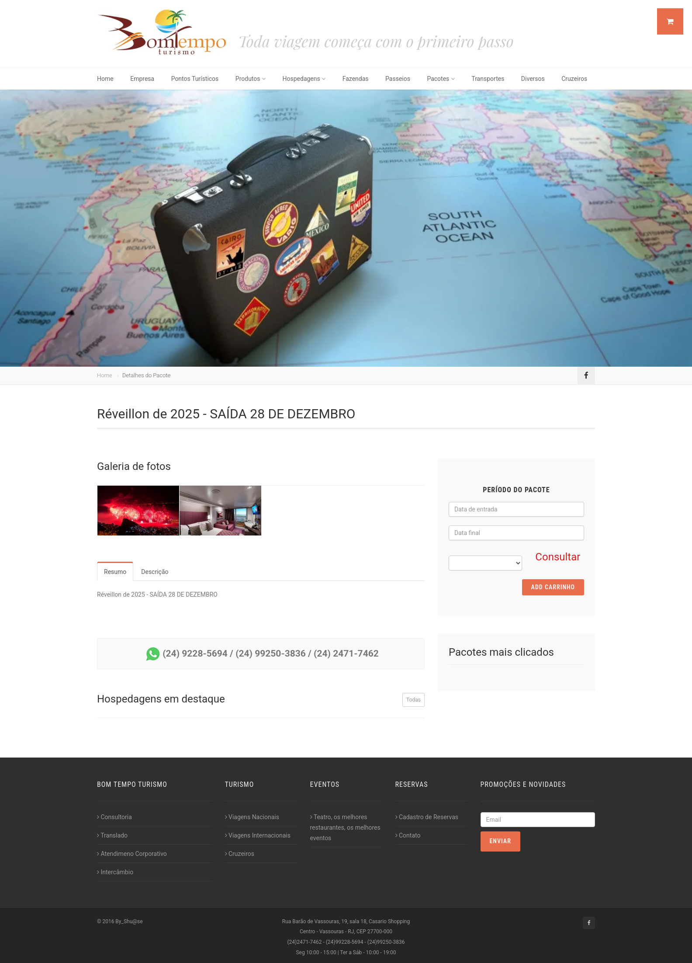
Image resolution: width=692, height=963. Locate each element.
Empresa (142, 78)
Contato (408, 835)
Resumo (115, 571)
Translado (112, 835)
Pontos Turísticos (195, 78)
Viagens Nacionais (252, 817)
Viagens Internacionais (258, 835)
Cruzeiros (574, 78)
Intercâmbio (115, 872)
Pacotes (440, 78)
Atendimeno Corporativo (132, 853)
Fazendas (356, 78)
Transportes (487, 78)
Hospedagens (304, 78)
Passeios (397, 78)
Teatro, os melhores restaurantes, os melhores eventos (345, 827)
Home (105, 78)
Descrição (154, 571)
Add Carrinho (553, 587)
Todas (413, 700)
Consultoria (114, 817)
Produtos (250, 78)
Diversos (533, 78)
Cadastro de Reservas (426, 817)
